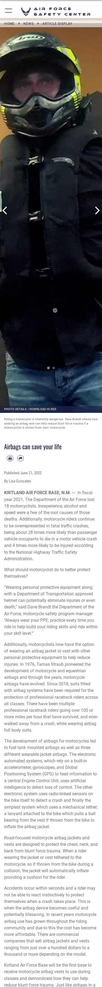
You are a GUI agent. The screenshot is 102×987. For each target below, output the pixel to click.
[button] (9, 11)
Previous (5, 210)
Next (97, 210)
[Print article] (10, 458)
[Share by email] (20, 458)
